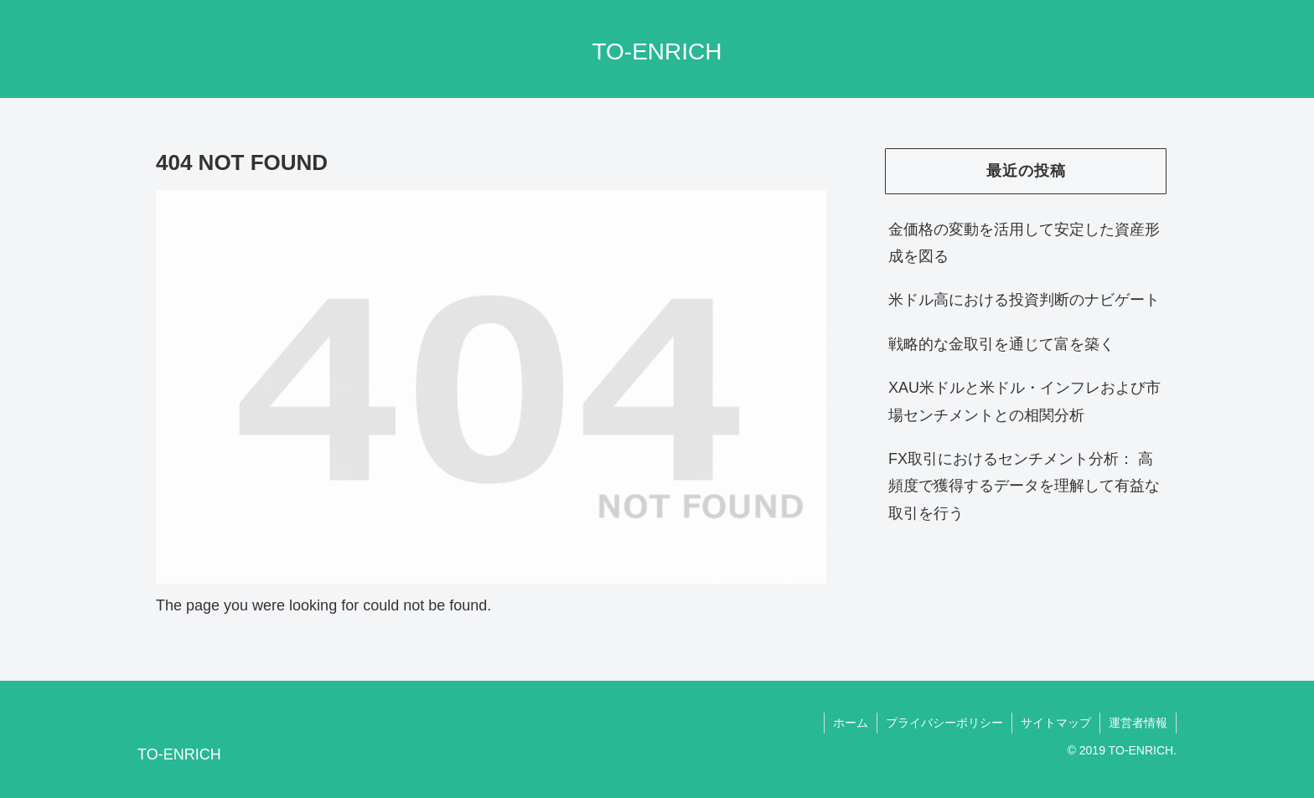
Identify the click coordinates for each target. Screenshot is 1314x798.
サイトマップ (1056, 722)
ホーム (850, 722)
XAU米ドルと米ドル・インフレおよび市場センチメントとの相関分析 (1024, 401)
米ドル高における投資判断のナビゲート (1024, 299)
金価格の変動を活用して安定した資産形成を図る (1024, 243)
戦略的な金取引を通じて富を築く (1001, 344)
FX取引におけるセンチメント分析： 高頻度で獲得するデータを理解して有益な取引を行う (1024, 486)
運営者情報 (1138, 722)
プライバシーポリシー (944, 722)
